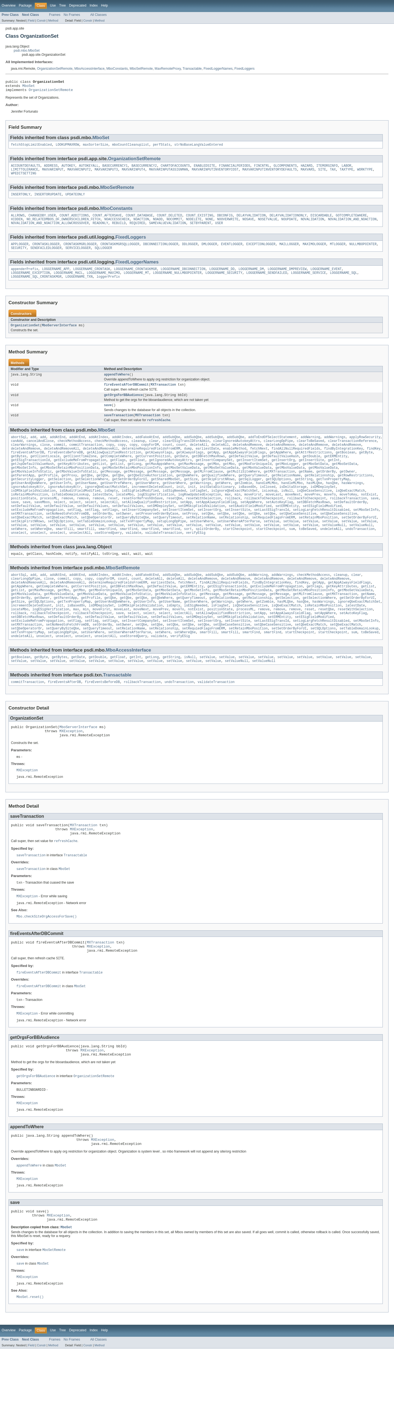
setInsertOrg (209, 534)
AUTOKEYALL (89, 169)
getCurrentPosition (152, 473)
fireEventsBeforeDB (65, 468)
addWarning (310, 451)
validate (133, 560)
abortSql (19, 451)
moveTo (330, 516)
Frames (54, 15)
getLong (134, 481)
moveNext (293, 516)
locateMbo (125, 516)
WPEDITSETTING (23, 178)
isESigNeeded (174, 512)
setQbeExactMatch (26, 543)
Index (93, 5)
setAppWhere (251, 525)
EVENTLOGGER (231, 251)
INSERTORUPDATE (48, 199)
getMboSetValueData (181, 486)
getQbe (87, 495)
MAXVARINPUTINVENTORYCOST (215, 173)
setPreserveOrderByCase (156, 538)
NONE (209, 225)
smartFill (64, 556)
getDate (181, 473)
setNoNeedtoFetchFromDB (67, 538)
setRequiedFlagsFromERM (273, 543)
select (59, 525)
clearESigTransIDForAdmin (186, 455)
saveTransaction (118, 428)
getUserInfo (60, 503)
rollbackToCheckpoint (263, 521)
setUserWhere (201, 547)
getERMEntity (335, 473)
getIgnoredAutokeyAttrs (170, 477)
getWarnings (200, 503)
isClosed (268, 508)
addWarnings (334, 451)
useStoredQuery (108, 560)
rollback (233, 521)
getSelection (59, 499)
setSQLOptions (60, 547)
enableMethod (234, 464)
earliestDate (207, 464)
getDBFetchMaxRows (208, 473)
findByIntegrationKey (343, 464)
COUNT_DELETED (169, 221)
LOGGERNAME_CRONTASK (91, 277)
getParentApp (22, 495)
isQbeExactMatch (350, 512)
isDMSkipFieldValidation (33, 512)
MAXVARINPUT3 (106, 173)
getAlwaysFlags (158, 468)
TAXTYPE (346, 173)
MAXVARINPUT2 (79, 173)
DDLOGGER (190, 251)
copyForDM (150, 460)
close (45, 460)
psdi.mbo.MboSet (27, 50)
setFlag (74, 534)
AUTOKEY (68, 169)
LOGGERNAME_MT (136, 282)
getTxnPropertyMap (332, 499)
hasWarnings (352, 503)
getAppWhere (280, 468)
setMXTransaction (26, 538)
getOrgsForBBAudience (123, 407)
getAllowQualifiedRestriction (114, 468)
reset (113, 521)
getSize (191, 499)
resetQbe (174, 521)
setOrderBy (102, 538)
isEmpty (111, 512)
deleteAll (198, 460)
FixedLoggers (244, 69)
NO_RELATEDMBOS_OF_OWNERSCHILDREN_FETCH (63, 225)
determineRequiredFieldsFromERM (151, 464)
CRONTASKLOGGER (46, 251)
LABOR (346, 169)
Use (53, 5)
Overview (9, 5)
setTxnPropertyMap (136, 547)
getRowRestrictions (355, 495)
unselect (19, 560)
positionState (23, 521)
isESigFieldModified (140, 512)
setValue (271, 547)
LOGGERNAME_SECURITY (223, 282)
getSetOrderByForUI (129, 499)
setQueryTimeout (167, 543)
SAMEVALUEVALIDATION (167, 230)
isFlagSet (198, 512)
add (33, 451)
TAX (333, 173)
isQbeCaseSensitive (314, 512)
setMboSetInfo (365, 534)
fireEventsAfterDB (27, 468)
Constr (41, 20)
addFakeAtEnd (147, 451)
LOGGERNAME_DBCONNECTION (183, 277)
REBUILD (119, 230)
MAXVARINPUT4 (133, 173)
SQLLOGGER (103, 256)
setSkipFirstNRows (27, 547)
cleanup (138, 455)
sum (292, 556)
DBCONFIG (225, 221)
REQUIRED (137, 230)
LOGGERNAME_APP (55, 277)
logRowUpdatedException (199, 516)
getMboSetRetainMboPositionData (69, 486)
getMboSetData (315, 481)
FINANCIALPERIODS (234, 169)
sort (188, 556)
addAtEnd (57, 451)
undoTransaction (360, 556)
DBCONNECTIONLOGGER (160, 251)
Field (31, 20)
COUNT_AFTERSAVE (107, 221)
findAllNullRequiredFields (295, 464)
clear (154, 455)
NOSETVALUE (267, 225)
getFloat (137, 477)
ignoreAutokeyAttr (27, 508)
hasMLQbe (314, 503)
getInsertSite (311, 477)
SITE (322, 173)
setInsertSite (237, 534)
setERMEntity (287, 529)
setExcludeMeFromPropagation (37, 534)
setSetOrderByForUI (358, 543)
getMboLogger (287, 481)
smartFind (107, 556)
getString (303, 499)
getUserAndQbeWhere (28, 503)
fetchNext (259, 464)
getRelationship (319, 495)
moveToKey (348, 516)
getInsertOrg (283, 477)
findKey (374, 464)
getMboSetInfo (23, 486)
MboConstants (117, 69)
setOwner (124, 538)
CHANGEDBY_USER (42, 221)
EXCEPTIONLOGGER (261, 251)
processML (49, 521)
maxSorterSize (95, 147)
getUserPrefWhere (116, 503)
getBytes (19, 473)
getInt (334, 477)
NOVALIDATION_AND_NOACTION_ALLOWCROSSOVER (50, 230)
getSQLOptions (278, 499)
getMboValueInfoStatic (31, 490)
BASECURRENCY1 (115, 169)
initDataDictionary (216, 508)
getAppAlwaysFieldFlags (244, 468)
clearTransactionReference (352, 455)
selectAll (109, 525)
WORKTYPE (365, 173)
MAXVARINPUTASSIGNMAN (168, 173)
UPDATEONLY (75, 199)
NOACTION (141, 225)
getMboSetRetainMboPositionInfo (131, 486)
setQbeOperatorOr (96, 543)
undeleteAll (330, 556)
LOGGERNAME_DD (221, 277)
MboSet (28, 87)
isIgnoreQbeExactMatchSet (234, 512)
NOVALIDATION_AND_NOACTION (352, 225)
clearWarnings (23, 460)
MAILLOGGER (289, 251)
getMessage (110, 490)
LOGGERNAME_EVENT (325, 277)
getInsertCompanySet (214, 477)
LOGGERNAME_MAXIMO (103, 282)
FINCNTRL (262, 169)
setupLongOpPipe (171, 547)
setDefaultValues (92, 529)
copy (110, 460)
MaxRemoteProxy (168, 69)
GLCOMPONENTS (285, 169)
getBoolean (345, 468)
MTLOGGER (338, 251)
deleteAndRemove (247, 460)
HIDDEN (17, 225)
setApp (186, 525)
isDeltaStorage (293, 508)
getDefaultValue (243, 473)
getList (99, 481)
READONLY (100, 230)
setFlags (110, 534)
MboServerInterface (59, 335)
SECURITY (19, 256)
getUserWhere (147, 503)
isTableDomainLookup (70, 516)
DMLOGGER (209, 251)
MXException (71, 771)
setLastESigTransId (271, 534)
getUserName (86, 503)
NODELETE (194, 225)
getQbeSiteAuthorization (150, 495)
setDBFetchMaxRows (313, 525)
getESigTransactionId (30, 477)
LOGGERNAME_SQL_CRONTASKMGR (36, 286)
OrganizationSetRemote (55, 69)
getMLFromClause (208, 490)
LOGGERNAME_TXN (79, 286)
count (167, 460)
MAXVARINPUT (52, 173)
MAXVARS (307, 173)
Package (25, 5)
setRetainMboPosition (318, 543)
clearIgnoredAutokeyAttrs (236, 455)
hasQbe (332, 503)
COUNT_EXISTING (199, 221)
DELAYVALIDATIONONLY (288, 221)
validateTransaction (163, 560)
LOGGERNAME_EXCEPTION (30, 282)
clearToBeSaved (310, 455)
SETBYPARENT (200, 230)
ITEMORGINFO (327, 169)
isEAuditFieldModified (80, 512)
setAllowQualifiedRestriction (149, 525)
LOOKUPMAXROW (67, 147)
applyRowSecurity (365, 451)
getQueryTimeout (253, 495)
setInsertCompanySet (140, 534)
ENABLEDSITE (204, 169)
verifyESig (195, 560)
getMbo (213, 481)
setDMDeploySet (160, 529)
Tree (62, 5)
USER (219, 230)
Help (104, 5)
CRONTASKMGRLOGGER (80, 251)
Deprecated (77, 5)
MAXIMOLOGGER (314, 251)
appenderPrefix (24, 277)
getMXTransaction (279, 490)
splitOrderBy (207, 556)
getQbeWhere (187, 495)
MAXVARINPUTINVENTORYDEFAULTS (269, 173)
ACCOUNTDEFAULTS (25, 169)
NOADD (158, 225)
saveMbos (42, 525)
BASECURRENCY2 (144, 169)
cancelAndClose (40, 455)
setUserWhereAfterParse (238, 547)
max (228, 516)
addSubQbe (171, 451)
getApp (213, 468)
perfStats (161, 147)
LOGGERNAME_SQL (343, 282)
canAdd (17, 455)
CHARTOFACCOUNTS (175, 169)
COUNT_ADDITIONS (74, 221)
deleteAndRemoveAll (61, 464)
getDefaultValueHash (280, 473)
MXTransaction (163, 396)
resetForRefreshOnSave (142, 521)
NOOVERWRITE (227, 225)
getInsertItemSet (252, 477)
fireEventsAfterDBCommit (126, 396)
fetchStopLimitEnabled (31, 147)
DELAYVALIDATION (251, 221)
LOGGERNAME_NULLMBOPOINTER (177, 282)
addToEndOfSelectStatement (272, 451)
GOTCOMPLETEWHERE (351, 221)
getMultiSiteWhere (243, 490)
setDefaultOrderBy (350, 525)
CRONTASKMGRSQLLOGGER (119, 251)
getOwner (347, 490)
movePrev (312, 516)
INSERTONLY (20, 199)
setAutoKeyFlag (279, 525)
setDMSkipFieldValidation (201, 529)
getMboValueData (257, 486)
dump (188, 464)
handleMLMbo (266, 503)
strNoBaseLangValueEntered (198, 147)
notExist (368, 516)
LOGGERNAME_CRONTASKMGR (135, 277)
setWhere (19, 556)
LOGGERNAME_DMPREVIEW (287, 277)
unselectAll (80, 560)
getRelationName (286, 495)
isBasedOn (247, 508)
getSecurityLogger (27, 499)
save (108, 417)
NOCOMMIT (174, 225)
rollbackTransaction (348, 521)
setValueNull (333, 551)
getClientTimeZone (80, 473)
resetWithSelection (203, 521)
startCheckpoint (237, 556)
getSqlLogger (250, 499)
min (237, 516)
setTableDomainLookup (96, 547)
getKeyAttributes (73, 481)
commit (59, 460)
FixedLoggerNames (218, 69)
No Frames (72, 15)
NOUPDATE (289, 225)
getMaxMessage (190, 481)
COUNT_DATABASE (139, 221)
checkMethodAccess (74, 455)
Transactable (192, 69)
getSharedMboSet (165, 499)
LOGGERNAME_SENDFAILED (266, 282)
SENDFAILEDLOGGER (46, 256)
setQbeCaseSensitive (297, 538)
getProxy (69, 495)
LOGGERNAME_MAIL (68, 282)
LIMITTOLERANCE (24, 173)
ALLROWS (18, 221)
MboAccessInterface (89, 69)
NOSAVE (248, 225)
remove (67, 521)
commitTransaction (85, 460)
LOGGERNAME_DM (251, 277)
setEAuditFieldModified (250, 529)
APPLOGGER (19, 251)
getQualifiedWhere (218, 495)
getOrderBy (326, 490)
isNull (287, 512)
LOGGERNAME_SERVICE (308, 282)
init (180, 508)
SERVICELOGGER (78, 256)
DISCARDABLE (321, 221)
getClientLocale (45, 473)
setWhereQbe (41, 556)
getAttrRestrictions (313, 468)
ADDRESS (51, 169)
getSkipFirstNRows (217, 499)
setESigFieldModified (322, 529)
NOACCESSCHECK (116, 225)
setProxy (190, 538)
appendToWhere (116, 385)
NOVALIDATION (312, 225)
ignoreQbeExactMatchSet (106, 508)
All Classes (98, 15)
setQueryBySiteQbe (132, 543)
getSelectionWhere (91, 499)
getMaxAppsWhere (159, 481)
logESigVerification (155, 516)
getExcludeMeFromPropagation (80, 477)
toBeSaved (307, 556)
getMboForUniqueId (255, 481)
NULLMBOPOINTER (363, 251)
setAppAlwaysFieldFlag (216, 525)
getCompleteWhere (116, 473)
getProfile (48, 495)
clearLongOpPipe (278, 455)
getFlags (118, 477)
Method (53, 20)
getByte (366, 468)
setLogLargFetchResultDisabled (321, 534)
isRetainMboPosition (29, 516)
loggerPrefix (108, 286)
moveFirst (253, 516)
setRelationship (233, 543)
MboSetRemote (141, 69)
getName (305, 490)
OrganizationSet (25, 335)
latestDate (102, 516)
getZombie (243, 503)
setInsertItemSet (178, 534)
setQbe (207, 538)
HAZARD (306, 169)
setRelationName (200, 543)
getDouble (311, 473)
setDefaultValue (25, 529)
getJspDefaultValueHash (32, 481)
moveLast (273, 516)
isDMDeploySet (323, 508)
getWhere (223, 503)
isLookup (269, 512)
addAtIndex (98, 451)
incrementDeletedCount (152, 508)
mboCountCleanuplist (130, 147)
